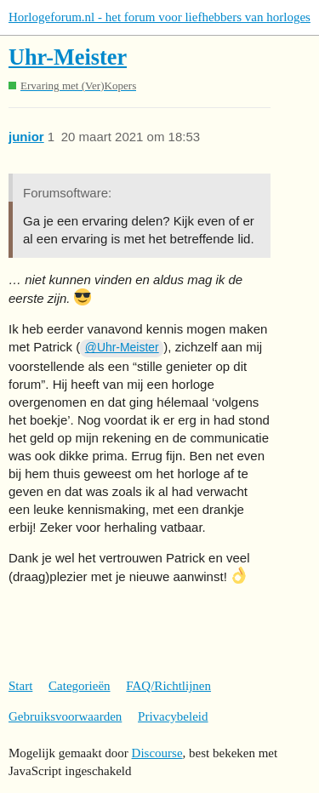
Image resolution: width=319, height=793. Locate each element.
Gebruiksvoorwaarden (65, 716)
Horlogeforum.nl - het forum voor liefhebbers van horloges (159, 17)
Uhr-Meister (68, 57)
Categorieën (79, 686)
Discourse (157, 753)
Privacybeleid (173, 716)
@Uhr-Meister (122, 347)
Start (20, 686)
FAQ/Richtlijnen (168, 686)
